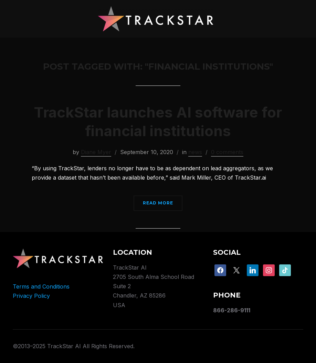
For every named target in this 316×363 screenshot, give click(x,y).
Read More (158, 202)
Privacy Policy (31, 295)
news (195, 152)
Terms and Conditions (41, 286)
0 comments (227, 152)
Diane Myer (96, 152)
